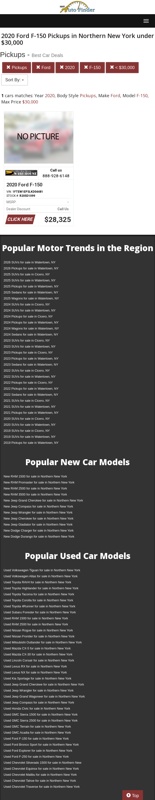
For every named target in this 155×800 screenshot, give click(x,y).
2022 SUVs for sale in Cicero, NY (27, 370)
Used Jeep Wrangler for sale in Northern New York (39, 690)
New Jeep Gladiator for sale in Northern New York (38, 524)
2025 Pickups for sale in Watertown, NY (31, 286)
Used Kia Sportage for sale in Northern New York (37, 678)
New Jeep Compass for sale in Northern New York (38, 506)
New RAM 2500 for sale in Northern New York (35, 488)
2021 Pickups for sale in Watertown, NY (31, 412)
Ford (43, 67)
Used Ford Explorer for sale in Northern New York (38, 750)
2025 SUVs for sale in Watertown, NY (30, 280)
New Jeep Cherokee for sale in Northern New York (38, 518)
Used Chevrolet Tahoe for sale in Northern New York (40, 780)
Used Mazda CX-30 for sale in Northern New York (38, 654)
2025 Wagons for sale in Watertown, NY (31, 298)
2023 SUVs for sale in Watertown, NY (30, 346)
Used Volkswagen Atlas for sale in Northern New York (41, 576)
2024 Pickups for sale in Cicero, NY (28, 316)
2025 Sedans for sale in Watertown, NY (31, 292)
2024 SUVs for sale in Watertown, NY (30, 310)
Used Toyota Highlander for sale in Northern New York (41, 588)
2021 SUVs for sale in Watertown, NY (30, 406)
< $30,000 (122, 67)
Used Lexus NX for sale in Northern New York (35, 672)
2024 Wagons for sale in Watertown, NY (31, 328)
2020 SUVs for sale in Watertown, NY (30, 424)
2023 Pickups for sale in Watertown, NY (31, 358)
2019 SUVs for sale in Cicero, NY (27, 430)
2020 (67, 67)
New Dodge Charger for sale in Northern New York (39, 530)
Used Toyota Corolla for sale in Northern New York (38, 600)
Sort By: (14, 79)
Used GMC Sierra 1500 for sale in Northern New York (41, 714)
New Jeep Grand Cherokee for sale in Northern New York (43, 500)
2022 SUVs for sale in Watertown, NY (30, 376)
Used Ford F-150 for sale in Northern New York (36, 738)
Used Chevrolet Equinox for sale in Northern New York (41, 768)
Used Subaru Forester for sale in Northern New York (40, 612)
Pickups (16, 67)
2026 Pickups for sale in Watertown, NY (31, 268)
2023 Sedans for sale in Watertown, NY (31, 364)
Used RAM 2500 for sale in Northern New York (36, 624)
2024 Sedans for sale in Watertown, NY (31, 334)
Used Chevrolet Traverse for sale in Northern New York (42, 786)
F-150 (92, 67)
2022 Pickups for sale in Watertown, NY (31, 388)
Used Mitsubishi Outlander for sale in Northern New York (43, 642)
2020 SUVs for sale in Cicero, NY (27, 418)
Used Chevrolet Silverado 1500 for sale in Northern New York (42, 763)
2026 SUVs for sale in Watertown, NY (30, 262)
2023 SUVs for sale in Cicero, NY (27, 340)
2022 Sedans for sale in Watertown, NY (31, 394)
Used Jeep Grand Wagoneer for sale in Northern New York (44, 696)
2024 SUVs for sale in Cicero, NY (27, 304)
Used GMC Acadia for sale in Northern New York (37, 732)
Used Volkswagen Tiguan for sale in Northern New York (42, 570)
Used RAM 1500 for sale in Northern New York (36, 618)
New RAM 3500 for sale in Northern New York (35, 494)
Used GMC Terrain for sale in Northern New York (37, 726)
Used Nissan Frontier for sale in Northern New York (39, 636)
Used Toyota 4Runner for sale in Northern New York (39, 606)
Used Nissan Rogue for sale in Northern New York (38, 630)
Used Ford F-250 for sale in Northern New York (36, 756)
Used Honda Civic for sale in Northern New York (37, 708)
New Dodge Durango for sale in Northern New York (39, 536)
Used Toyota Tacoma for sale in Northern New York (39, 594)
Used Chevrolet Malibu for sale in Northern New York (40, 774)
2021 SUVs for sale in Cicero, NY (27, 400)
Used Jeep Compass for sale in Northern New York (39, 702)
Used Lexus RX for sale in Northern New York (35, 666)
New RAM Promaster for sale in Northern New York (39, 482)
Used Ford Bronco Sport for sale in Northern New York (41, 744)
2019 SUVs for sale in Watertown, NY (30, 436)
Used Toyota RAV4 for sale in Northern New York (37, 582)
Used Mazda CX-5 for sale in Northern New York (37, 648)
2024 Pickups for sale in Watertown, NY (31, 322)
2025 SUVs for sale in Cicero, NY (27, 274)
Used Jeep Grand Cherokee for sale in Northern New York (44, 684)
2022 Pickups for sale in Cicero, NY (28, 382)
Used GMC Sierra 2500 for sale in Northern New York (41, 720)
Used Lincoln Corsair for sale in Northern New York (39, 660)
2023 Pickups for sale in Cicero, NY (28, 352)
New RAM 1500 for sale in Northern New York (35, 476)
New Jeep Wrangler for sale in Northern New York (38, 512)
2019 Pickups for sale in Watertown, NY (31, 442)
